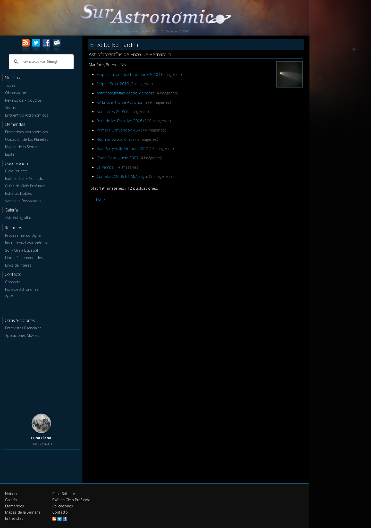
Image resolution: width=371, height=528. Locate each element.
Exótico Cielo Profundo (24, 178)
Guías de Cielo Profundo (25, 185)
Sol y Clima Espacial (21, 250)
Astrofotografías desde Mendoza (126, 92)
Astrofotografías (18, 217)
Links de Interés (18, 265)
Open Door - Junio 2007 (118, 157)
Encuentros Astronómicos (26, 115)
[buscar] (40, 62)
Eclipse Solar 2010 (113, 83)
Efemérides (14, 506)
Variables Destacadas (23, 200)
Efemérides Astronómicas (26, 131)
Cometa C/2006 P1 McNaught (122, 176)
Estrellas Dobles (18, 193)
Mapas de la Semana (22, 146)
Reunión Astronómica (115, 139)
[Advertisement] (41, 375)
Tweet (101, 199)
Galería (11, 499)
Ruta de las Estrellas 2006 (119, 120)
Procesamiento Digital (23, 235)
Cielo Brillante (16, 171)
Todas (10, 85)
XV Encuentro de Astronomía (122, 102)
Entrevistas (14, 518)
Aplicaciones (62, 506)
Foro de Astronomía (22, 289)
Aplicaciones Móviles (22, 335)
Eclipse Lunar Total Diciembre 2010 (127, 74)
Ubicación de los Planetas (26, 139)
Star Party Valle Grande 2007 (122, 148)
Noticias (12, 493)
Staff (9, 296)
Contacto (13, 281)
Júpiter (10, 154)
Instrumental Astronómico (26, 242)
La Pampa (105, 167)
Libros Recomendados (24, 257)
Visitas (10, 107)
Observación (15, 92)
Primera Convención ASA (118, 130)
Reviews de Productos (23, 100)
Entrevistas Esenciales (23, 327)
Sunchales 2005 (111, 111)
